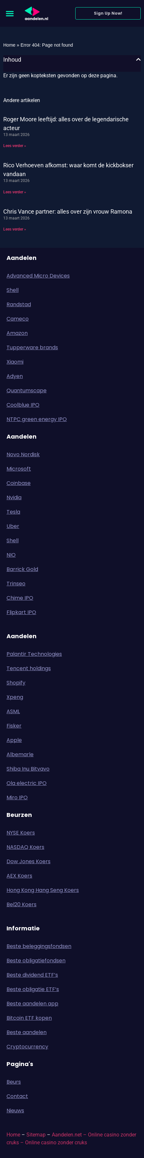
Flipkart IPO (21, 612)
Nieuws (15, 1110)
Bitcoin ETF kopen (29, 1018)
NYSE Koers (21, 832)
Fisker (14, 725)
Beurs (15, 1082)
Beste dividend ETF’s (32, 975)
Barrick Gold (22, 569)
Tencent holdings (29, 668)
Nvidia (14, 497)
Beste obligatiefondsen (36, 960)
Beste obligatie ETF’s (33, 989)
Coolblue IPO (23, 405)
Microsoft (19, 469)
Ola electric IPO (27, 783)
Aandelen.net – (69, 1135)
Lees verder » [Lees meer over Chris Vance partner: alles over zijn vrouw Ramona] (14, 229)
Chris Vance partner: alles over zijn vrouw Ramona (67, 211)
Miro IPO (17, 797)
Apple (14, 740)
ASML (13, 711)
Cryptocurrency (27, 1046)
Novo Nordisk (23, 454)
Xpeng (15, 697)
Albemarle (20, 754)
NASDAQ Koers (25, 847)
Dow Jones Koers (28, 861)
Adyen (15, 376)
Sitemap (36, 1135)
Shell (13, 290)
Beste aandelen (27, 1032)
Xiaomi (15, 362)
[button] (9, 13)
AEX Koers (19, 876)
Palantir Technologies (34, 654)
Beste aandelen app (32, 1003)
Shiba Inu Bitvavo (28, 769)
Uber (13, 526)
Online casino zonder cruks (56, 1142)
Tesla (13, 512)
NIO (11, 555)
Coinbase (19, 483)
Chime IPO (20, 598)
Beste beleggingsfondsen (39, 946)
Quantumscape (27, 390)
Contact (17, 1096)
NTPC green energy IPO (37, 419)
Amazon (17, 333)
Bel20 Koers (21, 904)
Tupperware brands (32, 347)
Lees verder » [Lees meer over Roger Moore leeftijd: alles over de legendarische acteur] (14, 145)
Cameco (18, 319)
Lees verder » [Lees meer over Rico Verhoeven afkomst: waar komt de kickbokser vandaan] (14, 192)
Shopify (16, 682)
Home (9, 45)
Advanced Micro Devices (38, 275)
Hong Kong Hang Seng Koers (43, 890)
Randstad (19, 304)
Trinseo (16, 583)
